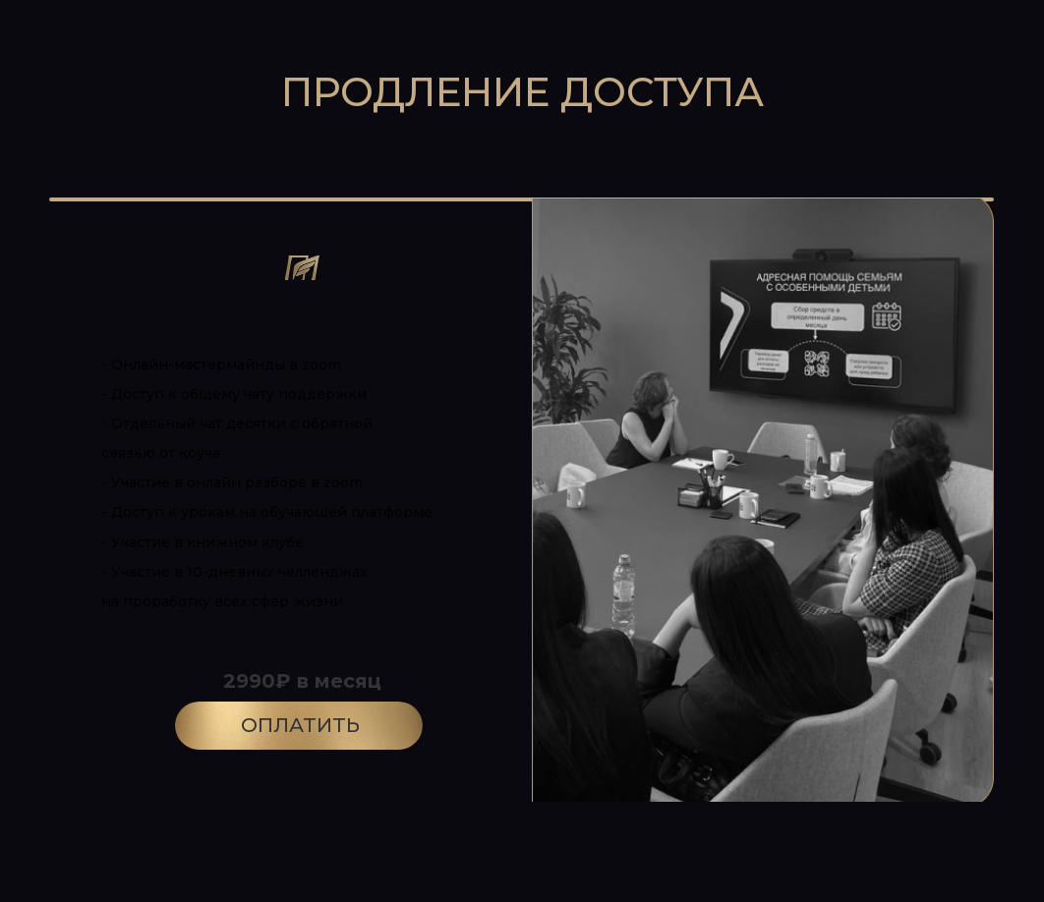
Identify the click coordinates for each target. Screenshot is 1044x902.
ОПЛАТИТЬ (300, 725)
